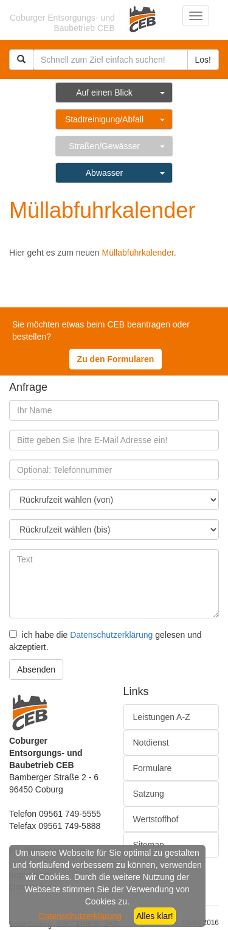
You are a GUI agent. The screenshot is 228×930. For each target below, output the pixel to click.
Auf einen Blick (104, 92)
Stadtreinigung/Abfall (104, 119)
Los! (203, 60)
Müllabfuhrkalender (138, 252)
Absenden (36, 669)
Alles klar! (154, 916)
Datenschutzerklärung (111, 635)
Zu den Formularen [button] (115, 359)
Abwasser (104, 173)
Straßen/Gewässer (104, 146)
